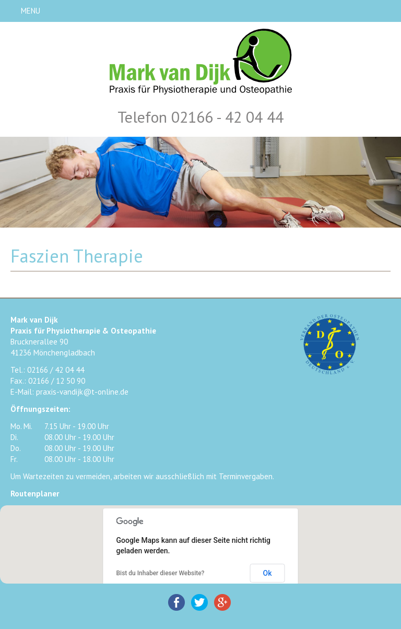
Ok (267, 573)
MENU (30, 11)
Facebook (176, 602)
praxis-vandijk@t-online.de (82, 392)
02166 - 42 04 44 (227, 116)
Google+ (222, 602)
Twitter (199, 602)
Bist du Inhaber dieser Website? (160, 573)
